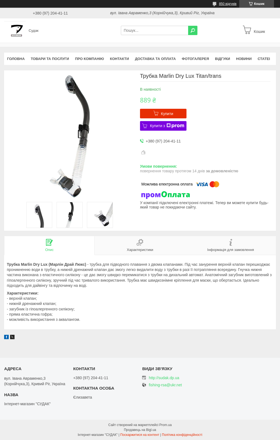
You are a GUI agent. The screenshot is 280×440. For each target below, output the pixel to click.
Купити (167, 114)
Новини (244, 59)
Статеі (264, 59)
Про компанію (89, 59)
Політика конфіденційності (182, 435)
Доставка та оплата (155, 59)
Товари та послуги (50, 59)
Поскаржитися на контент (139, 435)
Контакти (119, 59)
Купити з (167, 125)
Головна (16, 59)
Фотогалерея (195, 59)
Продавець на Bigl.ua (140, 430)
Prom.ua (165, 425)
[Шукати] (192, 30)
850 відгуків (228, 4)
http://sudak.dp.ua (164, 378)
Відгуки (222, 59)
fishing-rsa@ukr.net (165, 385)
